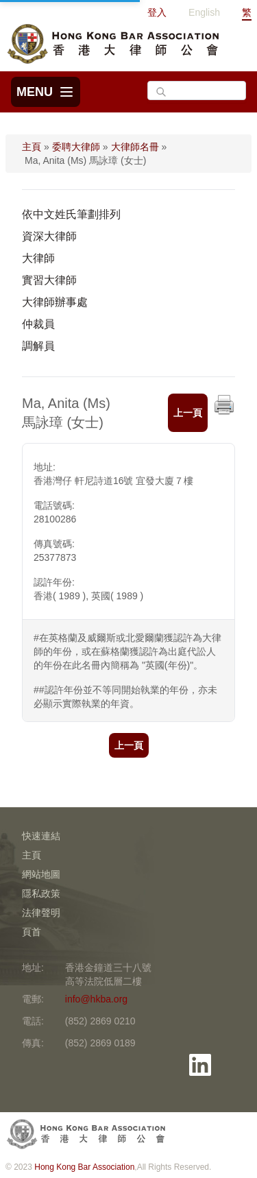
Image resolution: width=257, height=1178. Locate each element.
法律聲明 (41, 912)
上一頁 (187, 412)
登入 (157, 12)
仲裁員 (38, 324)
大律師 (38, 258)
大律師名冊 (135, 146)
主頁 (31, 146)
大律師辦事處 (55, 302)
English (204, 12)
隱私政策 (41, 893)
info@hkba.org (96, 999)
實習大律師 (49, 280)
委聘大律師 (76, 146)
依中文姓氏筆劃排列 (71, 214)
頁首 (31, 931)
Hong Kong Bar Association (84, 1167)
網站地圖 (41, 874)
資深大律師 (49, 236)
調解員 (38, 346)
